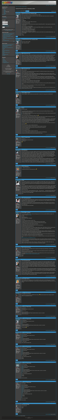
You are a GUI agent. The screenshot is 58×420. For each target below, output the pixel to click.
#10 (55, 179)
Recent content (5, 17)
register (49, 36)
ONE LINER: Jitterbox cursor (6, 52)
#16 (55, 292)
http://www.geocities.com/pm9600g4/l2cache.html (28, 237)
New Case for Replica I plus (5, 50)
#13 (55, 246)
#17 (55, 305)
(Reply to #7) (24, 149)
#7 (55, 136)
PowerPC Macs (24, 6)
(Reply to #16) (25, 305)
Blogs (3, 58)
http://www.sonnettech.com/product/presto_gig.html (32, 253)
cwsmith (17, 166)
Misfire (5, 11)
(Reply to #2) (23, 52)
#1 (55, 12)
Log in (46, 36)
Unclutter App (10, 30)
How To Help (47, 5)
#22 (55, 381)
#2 (55, 38)
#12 (55, 211)
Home (3, 5)
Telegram (5, 13)
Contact (55, 5)
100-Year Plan (51, 5)
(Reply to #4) (23, 91)
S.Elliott (3, 53)
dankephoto (18, 180)
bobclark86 (3, 55)
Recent (8, 5)
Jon (16, 137)
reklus (17, 333)
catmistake (18, 150)
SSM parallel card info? (6, 40)
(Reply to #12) (23, 246)
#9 (55, 165)
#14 (55, 259)
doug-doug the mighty (18, 14)
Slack (4, 12)
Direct (6, 30)
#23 (55, 403)
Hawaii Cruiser (17, 54)
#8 (55, 149)
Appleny (3, 51)
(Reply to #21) (25, 381)
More (14, 41)
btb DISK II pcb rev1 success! (7, 35)
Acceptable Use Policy (6, 62)
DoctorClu (17, 293)
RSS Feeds (4, 60)
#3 (55, 52)
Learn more (3, 14)
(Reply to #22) (25, 403)
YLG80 (3, 49)
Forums (5, 5)
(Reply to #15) (25, 292)
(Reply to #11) (23, 211)
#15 (55, 277)
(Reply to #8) (24, 165)
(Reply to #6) (23, 136)
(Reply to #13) (23, 259)
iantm (17, 198)
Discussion (19, 6)
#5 (55, 91)
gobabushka (18, 363)
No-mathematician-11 (5, 46)
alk (16, 247)
